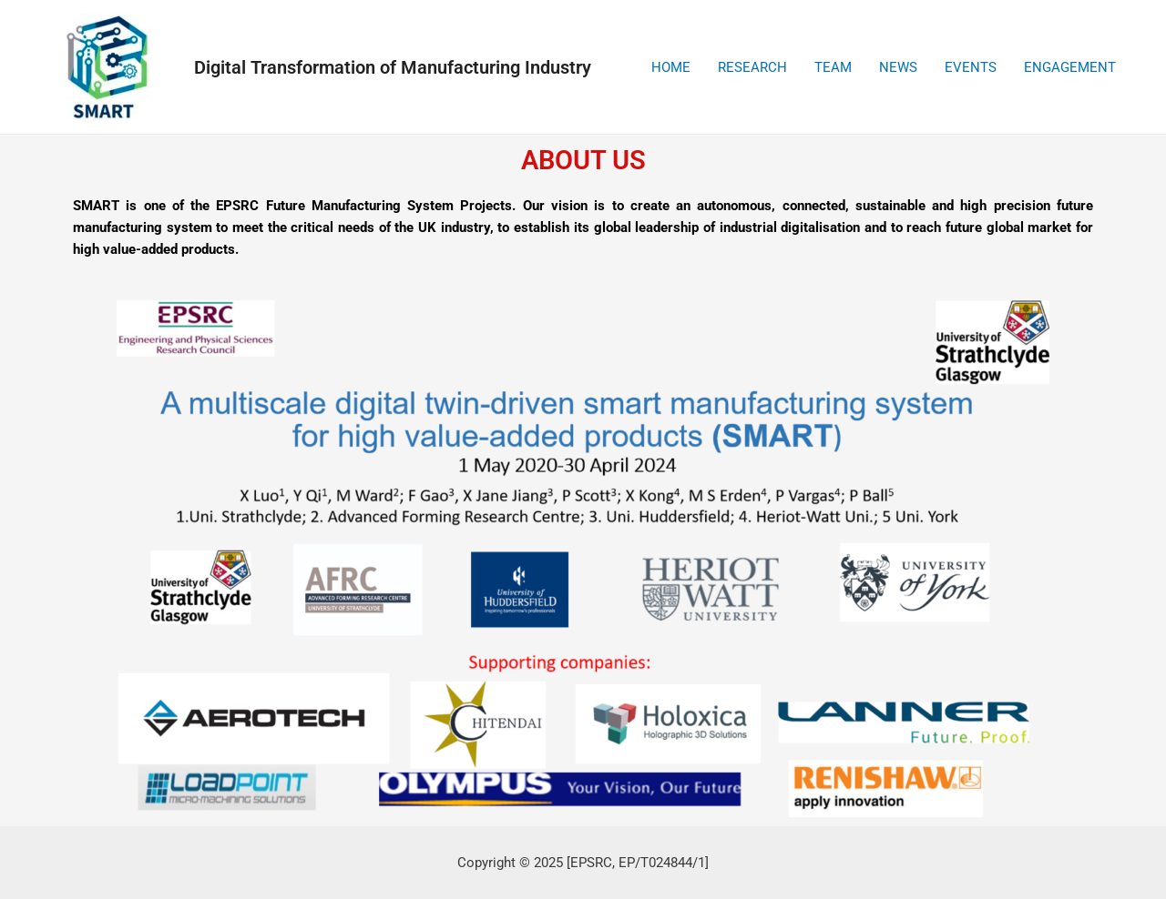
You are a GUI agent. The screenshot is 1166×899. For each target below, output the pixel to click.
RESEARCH (752, 67)
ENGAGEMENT (1070, 67)
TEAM (833, 67)
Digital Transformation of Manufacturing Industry (392, 67)
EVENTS (971, 67)
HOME (670, 67)
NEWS (898, 67)
